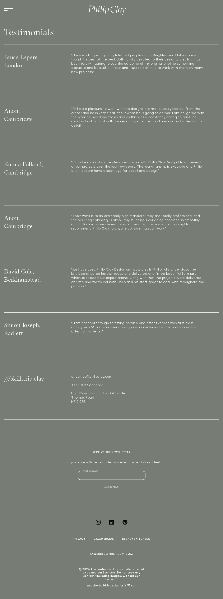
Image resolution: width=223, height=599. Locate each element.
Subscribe (111, 487)
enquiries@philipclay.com (111, 553)
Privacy (79, 538)
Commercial (104, 538)
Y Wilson (130, 585)
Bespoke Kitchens (136, 538)
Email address (90, 471)
